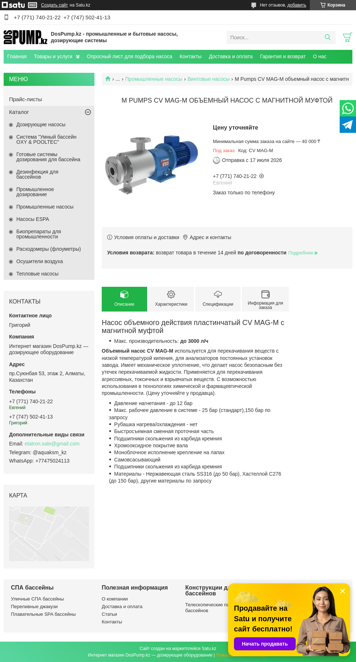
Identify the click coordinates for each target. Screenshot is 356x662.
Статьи (109, 614)
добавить (296, 5)
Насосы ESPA (32, 219)
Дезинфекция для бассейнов (37, 174)
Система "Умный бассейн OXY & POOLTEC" (46, 139)
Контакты (190, 56)
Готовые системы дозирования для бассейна (48, 156)
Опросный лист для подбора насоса (129, 56)
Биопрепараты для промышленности (38, 234)
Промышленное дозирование (35, 191)
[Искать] (327, 37)
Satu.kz (209, 648)
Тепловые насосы (37, 274)
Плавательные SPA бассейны (43, 614)
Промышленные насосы (153, 79)
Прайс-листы (25, 99)
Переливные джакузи (34, 606)
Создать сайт (54, 5)
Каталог (19, 112)
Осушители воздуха (39, 261)
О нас (319, 56)
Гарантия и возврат (283, 56)
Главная (17, 56)
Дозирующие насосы (40, 124)
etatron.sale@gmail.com (52, 444)
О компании (115, 599)
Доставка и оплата (231, 56)
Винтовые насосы (208, 79)
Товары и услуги (53, 56)
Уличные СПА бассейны (37, 599)
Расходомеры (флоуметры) (48, 249)
